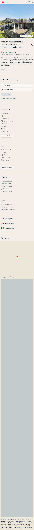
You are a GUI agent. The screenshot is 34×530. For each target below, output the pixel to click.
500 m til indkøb (7, 183)
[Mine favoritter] (29, 2)
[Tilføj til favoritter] (32, 42)
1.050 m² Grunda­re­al (8, 121)
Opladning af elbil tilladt (9, 209)
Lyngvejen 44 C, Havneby (8, 52)
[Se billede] (17, 21)
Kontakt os (13, 98)
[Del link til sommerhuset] (32, 45)
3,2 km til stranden (7, 181)
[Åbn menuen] (32, 2)
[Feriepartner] (6, 2)
